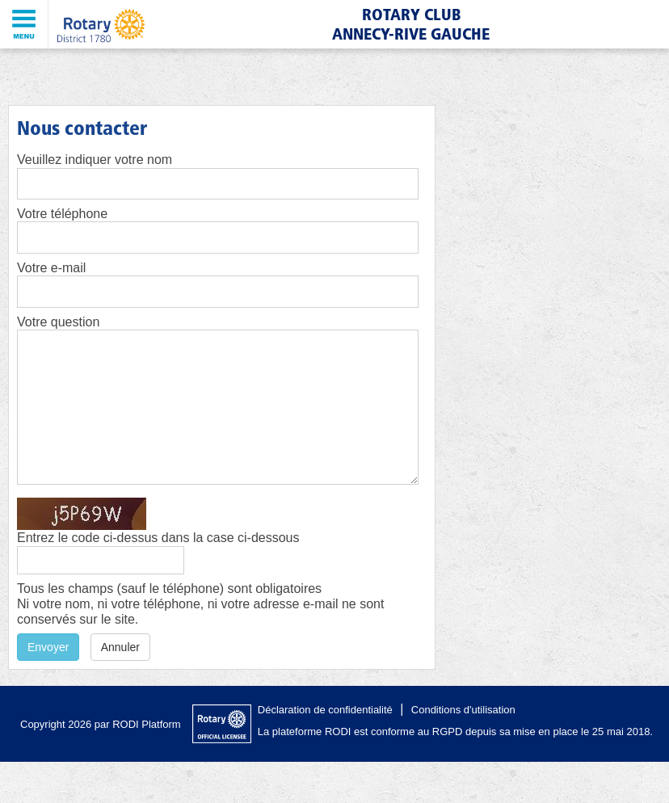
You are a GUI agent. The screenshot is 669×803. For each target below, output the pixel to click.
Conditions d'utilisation (463, 710)
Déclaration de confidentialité (325, 710)
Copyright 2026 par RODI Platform (100, 724)
